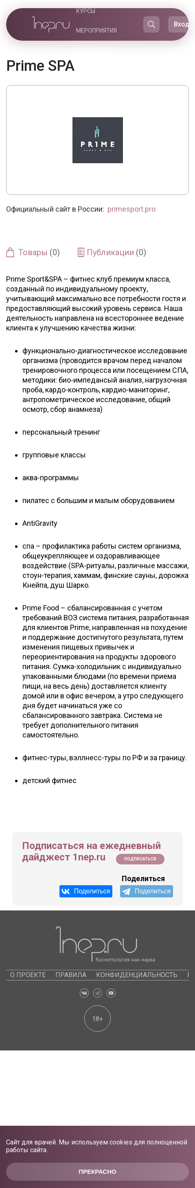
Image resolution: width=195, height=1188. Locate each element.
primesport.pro (131, 209)
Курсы (85, 11)
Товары (39, 252)
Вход (181, 24)
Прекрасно (97, 1171)
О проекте (28, 975)
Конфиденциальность (136, 975)
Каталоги (99, 69)
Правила (70, 975)
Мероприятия (96, 30)
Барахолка (93, 50)
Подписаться (140, 859)
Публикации (116, 252)
